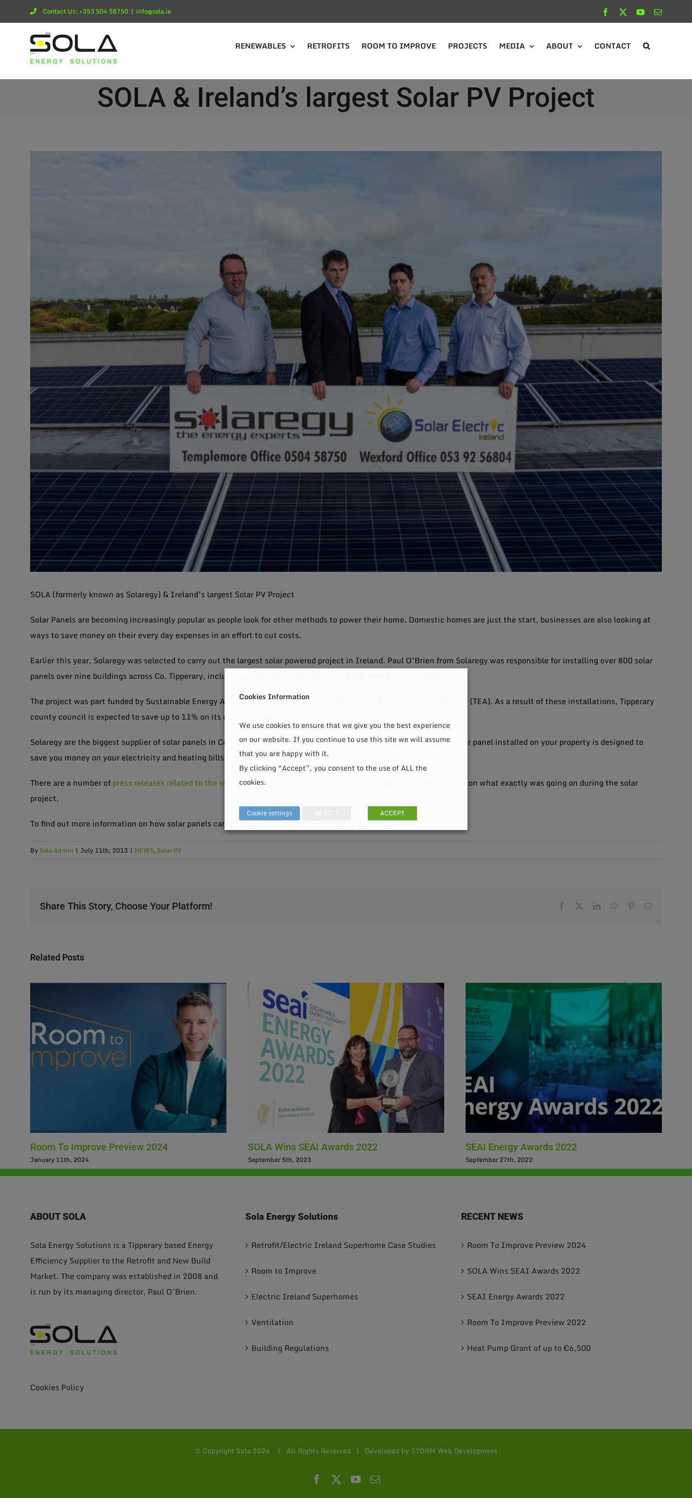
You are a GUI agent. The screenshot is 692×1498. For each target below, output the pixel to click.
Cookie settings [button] (269, 813)
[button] (646, 46)
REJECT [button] (326, 813)
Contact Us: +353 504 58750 (79, 11)
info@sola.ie (153, 11)
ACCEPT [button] (392, 813)
